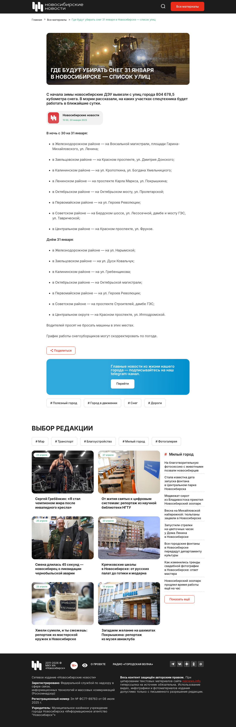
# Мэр (40, 441)
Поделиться (61, 350)
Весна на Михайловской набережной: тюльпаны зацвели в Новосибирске (182, 514)
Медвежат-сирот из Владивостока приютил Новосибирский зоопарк (183, 499)
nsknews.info (191, 681)
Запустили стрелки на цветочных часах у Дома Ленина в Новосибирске (179, 530)
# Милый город (134, 441)
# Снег (133, 403)
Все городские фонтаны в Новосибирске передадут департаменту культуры (183, 549)
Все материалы (187, 6)
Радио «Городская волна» (133, 664)
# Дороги (155, 403)
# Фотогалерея (166, 441)
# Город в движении (102, 403)
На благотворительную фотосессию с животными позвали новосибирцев (183, 466)
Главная (37, 19)
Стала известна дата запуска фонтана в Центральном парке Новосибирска (180, 483)
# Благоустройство (98, 441)
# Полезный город (63, 403)
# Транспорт (64, 441)
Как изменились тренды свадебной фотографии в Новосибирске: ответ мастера (182, 568)
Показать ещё (179, 599)
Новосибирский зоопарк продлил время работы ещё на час (182, 584)
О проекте (98, 664)
